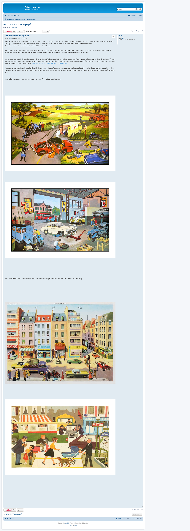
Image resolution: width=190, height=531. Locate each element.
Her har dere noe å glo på (17, 24)
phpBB (67, 523)
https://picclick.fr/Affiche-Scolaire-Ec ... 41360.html (49, 63)
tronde (120, 35)
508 (123, 38)
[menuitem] (16, 15)
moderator (14, 27)
